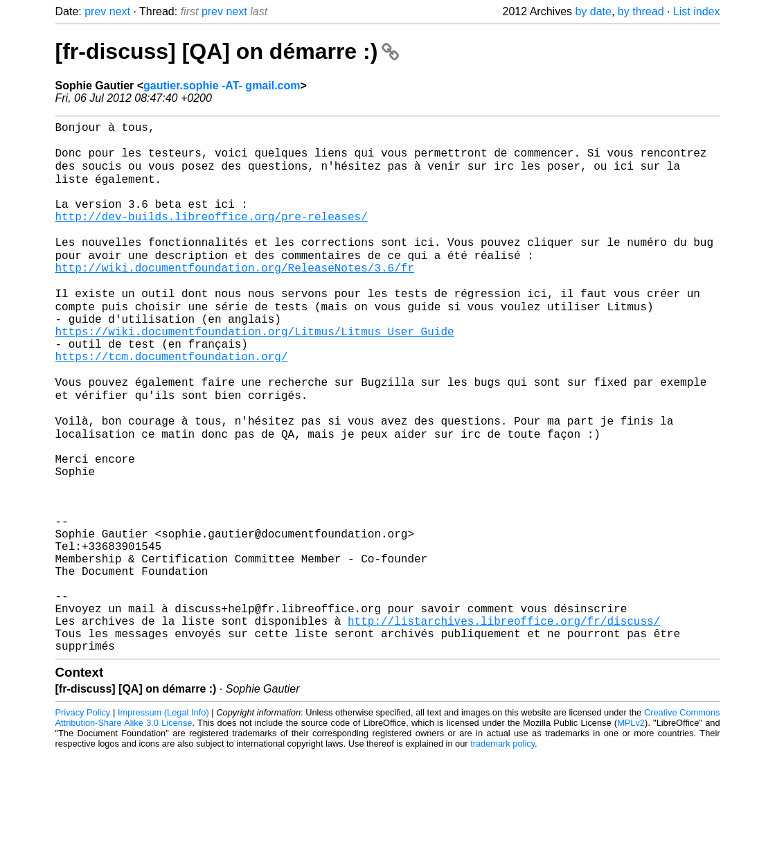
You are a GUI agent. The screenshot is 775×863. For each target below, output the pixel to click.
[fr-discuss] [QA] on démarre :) (227, 51)
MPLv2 (631, 831)
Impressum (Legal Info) (163, 821)
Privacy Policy (83, 821)
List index (696, 11)
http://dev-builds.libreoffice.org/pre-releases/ (211, 236)
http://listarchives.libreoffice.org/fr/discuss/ (504, 723)
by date (593, 11)
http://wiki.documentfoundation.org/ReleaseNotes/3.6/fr (234, 297)
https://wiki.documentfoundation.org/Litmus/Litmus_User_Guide (254, 373)
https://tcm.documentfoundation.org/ (171, 403)
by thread (641, 11)
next (119, 11)
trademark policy (502, 852)
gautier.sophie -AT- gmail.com (221, 85)
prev (95, 11)
